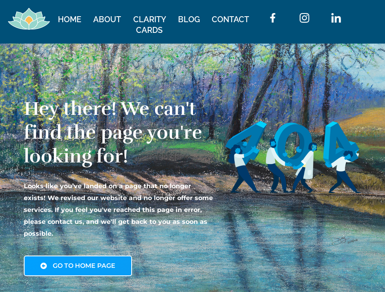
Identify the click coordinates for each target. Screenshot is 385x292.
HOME (69, 19)
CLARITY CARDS (149, 25)
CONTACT (230, 19)
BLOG (189, 19)
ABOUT (107, 19)
